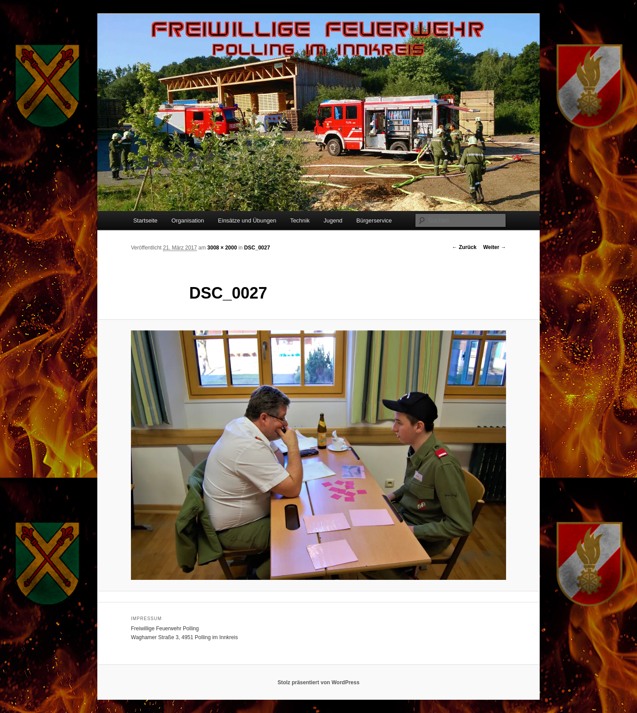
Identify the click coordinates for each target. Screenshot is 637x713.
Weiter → (494, 247)
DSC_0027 (257, 248)
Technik (300, 220)
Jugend (332, 220)
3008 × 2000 (222, 248)
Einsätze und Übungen (247, 220)
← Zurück (464, 247)
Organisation (188, 220)
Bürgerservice (374, 220)
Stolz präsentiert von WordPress (318, 682)
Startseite (145, 220)
